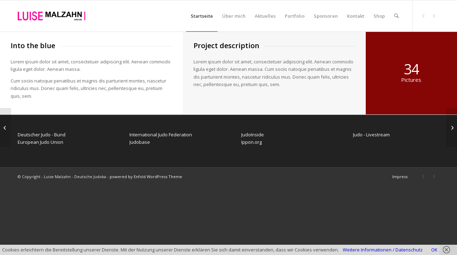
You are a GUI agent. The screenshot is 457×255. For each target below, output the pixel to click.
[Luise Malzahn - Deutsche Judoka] (51, 16)
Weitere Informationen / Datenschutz (383, 249)
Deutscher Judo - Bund (41, 134)
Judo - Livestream (371, 134)
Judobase (139, 142)
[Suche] (396, 16)
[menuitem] (202, 16)
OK (434, 249)
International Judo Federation (160, 134)
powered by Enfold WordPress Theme (146, 176)
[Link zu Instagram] (434, 15)
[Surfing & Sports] (5, 127)
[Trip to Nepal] (451, 127)
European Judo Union (40, 142)
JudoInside (252, 134)
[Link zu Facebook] (423, 15)
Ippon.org (251, 142)
